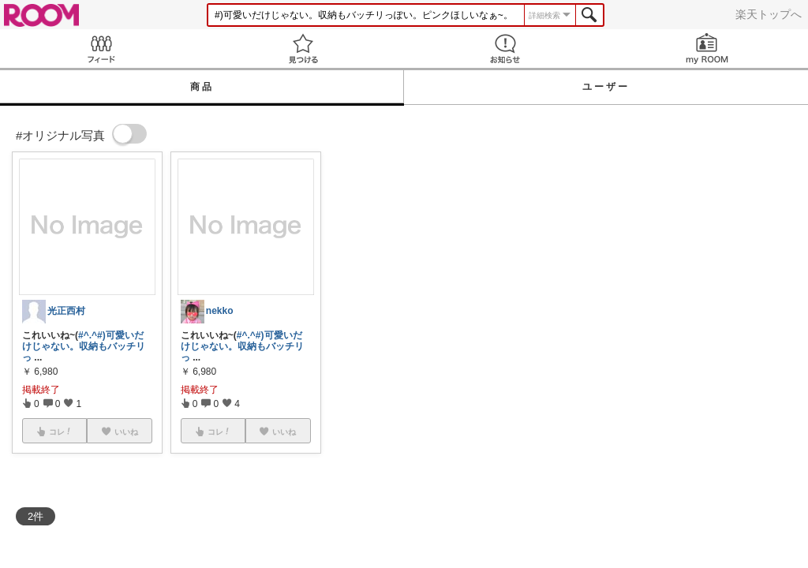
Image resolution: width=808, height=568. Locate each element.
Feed (101, 48)
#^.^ (87, 335)
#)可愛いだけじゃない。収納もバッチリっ (83, 346)
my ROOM (707, 48)
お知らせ (505, 48)
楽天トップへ (768, 14)
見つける (303, 48)
